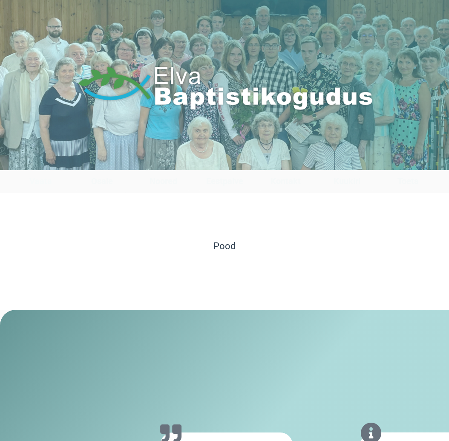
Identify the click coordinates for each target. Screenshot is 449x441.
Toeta (408, 181)
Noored (163, 181)
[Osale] (102, 161)
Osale (102, 181)
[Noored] (163, 161)
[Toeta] (408, 161)
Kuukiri (347, 181)
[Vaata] (40, 161)
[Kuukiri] (347, 161)
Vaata (40, 181)
